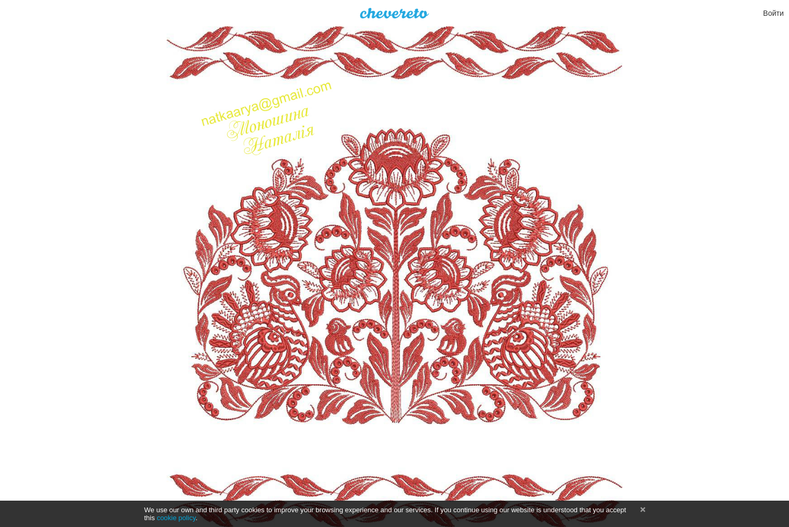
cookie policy (176, 518)
